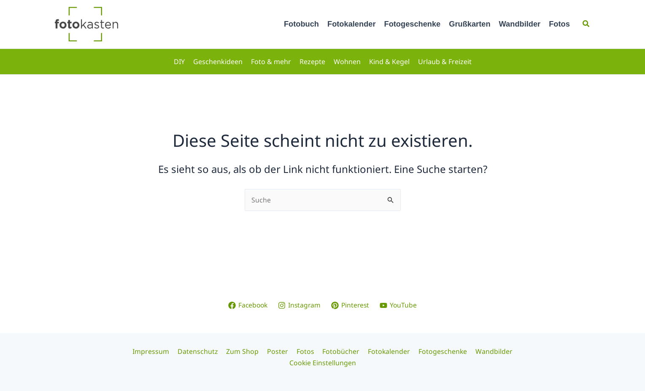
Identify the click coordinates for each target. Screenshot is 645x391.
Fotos (559, 23)
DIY (179, 61)
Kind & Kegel (389, 61)
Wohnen (347, 61)
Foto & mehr (271, 61)
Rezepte (312, 61)
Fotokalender (351, 23)
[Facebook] (247, 305)
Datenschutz (202, 351)
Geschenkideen (218, 61)
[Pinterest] (351, 305)
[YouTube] (399, 305)
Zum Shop (245, 351)
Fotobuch (301, 23)
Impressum (156, 351)
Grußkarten (469, 23)
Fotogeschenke (412, 23)
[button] (586, 24)
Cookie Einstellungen (322, 362)
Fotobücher (339, 351)
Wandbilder (520, 23)
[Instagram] (299, 305)
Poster (278, 351)
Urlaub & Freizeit (445, 61)
